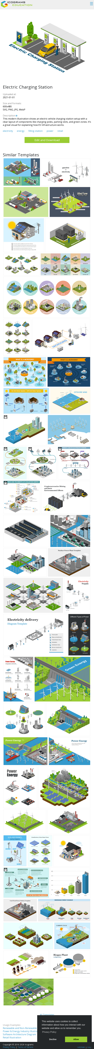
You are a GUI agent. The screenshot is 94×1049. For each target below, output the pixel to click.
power (50, 130)
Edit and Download (47, 140)
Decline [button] (53, 1039)
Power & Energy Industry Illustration (22, 1031)
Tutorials (81, 1047)
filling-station (35, 130)
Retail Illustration (12, 1037)
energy (20, 130)
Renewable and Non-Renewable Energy (24, 1028)
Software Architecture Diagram (19, 1034)
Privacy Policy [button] (49, 1032)
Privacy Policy (9, 1047)
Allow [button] (76, 1039)
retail (60, 130)
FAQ (89, 1047)
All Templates (47, 1014)
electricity (8, 130)
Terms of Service (25, 1047)
